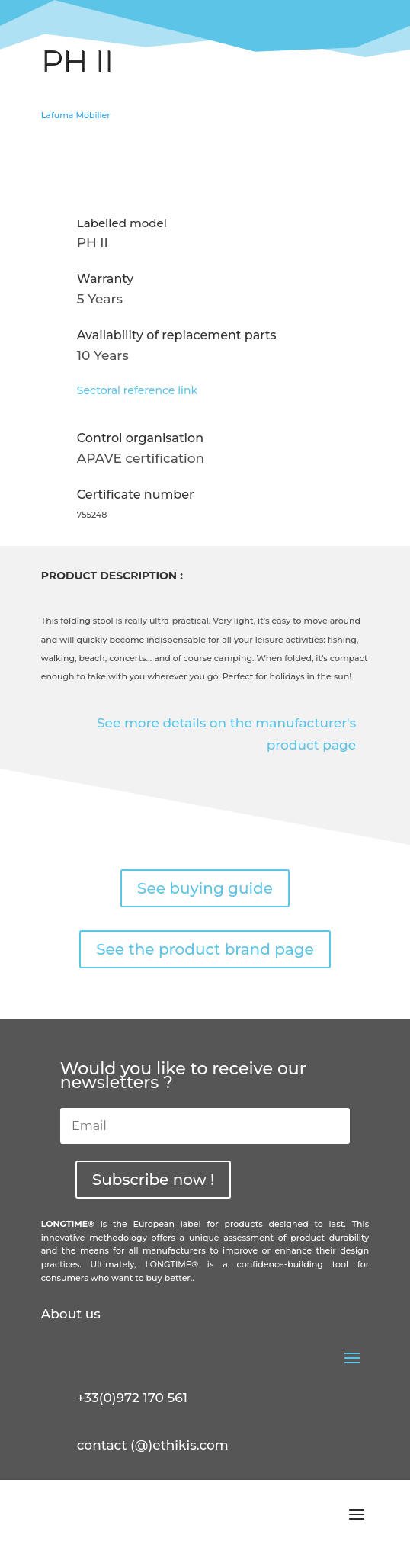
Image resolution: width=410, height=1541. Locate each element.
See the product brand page (205, 949)
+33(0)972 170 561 (132, 1397)
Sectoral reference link (137, 390)
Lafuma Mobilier (76, 115)
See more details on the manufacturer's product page (226, 734)
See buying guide (205, 888)
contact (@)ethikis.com (153, 1445)
